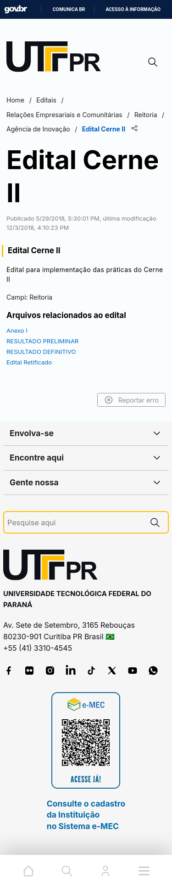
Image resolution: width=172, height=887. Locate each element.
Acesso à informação (133, 9)
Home (15, 100)
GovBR (15, 9)
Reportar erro (131, 399)
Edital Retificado (29, 362)
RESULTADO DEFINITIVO (41, 351)
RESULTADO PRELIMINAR (42, 341)
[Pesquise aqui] (74, 523)
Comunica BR (68, 9)
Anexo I (17, 330)
